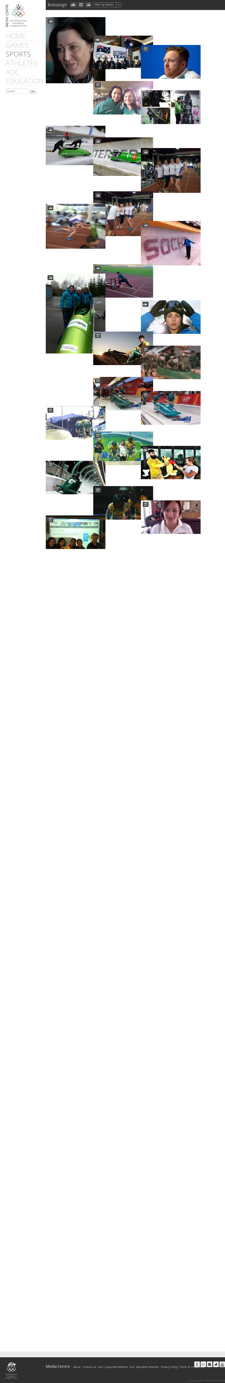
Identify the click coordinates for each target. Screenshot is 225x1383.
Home (16, 36)
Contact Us (89, 1367)
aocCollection (73, 4)
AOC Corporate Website (113, 1367)
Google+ (203, 1364)
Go (33, 91)
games (17, 45)
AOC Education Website (144, 1367)
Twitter (216, 1364)
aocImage (88, 4)
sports (18, 54)
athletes (22, 63)
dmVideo (81, 4)
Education (24, 81)
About (77, 1367)
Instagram (209, 1364)
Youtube (222, 1364)
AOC (12, 72)
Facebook (197, 1364)
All (126, 4)
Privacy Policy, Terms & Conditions (182, 1367)
